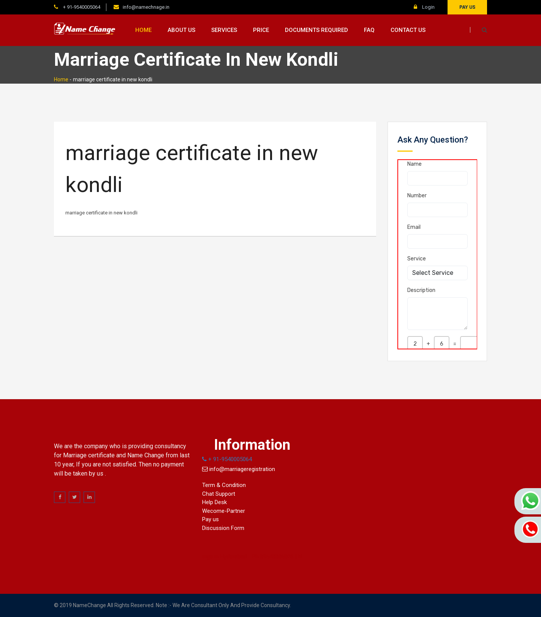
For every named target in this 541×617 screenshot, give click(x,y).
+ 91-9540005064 (81, 7)
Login (424, 7)
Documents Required (316, 30)
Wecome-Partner (223, 511)
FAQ (369, 30)
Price (261, 30)
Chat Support (218, 493)
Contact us (408, 30)
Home (143, 30)
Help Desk (214, 502)
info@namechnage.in (146, 7)
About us (181, 30)
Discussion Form (223, 528)
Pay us (467, 7)
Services (224, 30)
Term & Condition (224, 485)
